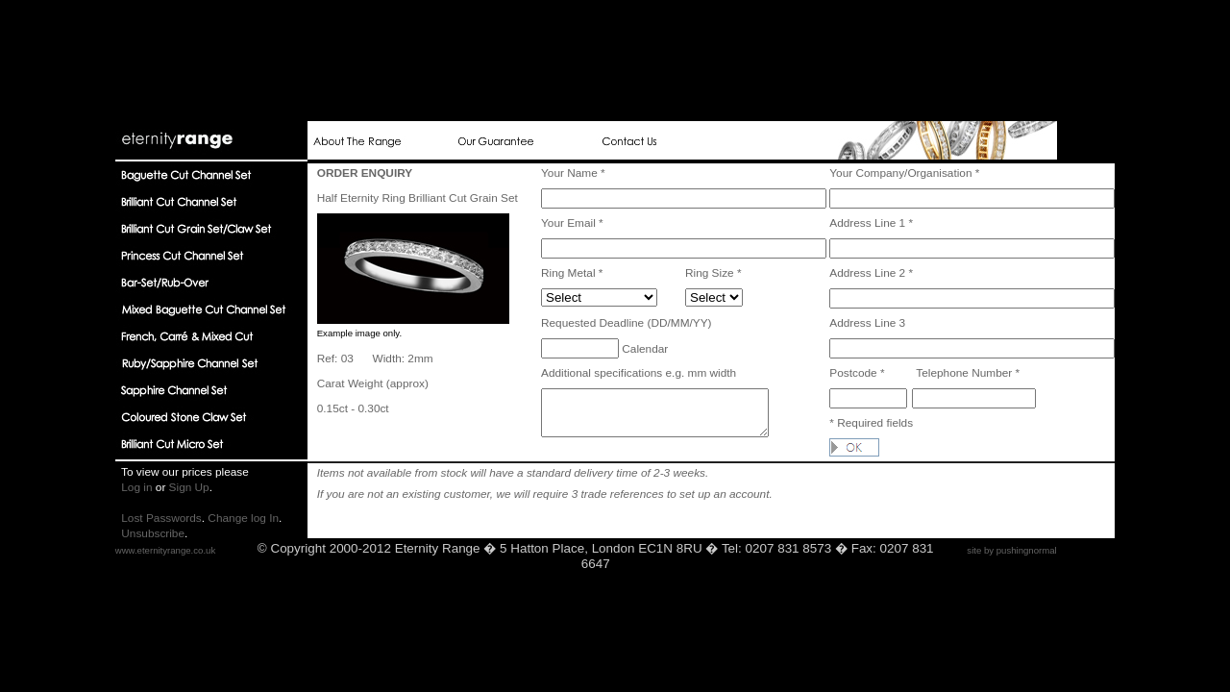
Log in (136, 487)
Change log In (243, 518)
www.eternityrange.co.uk (165, 550)
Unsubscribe (152, 533)
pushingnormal (1026, 550)
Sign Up (189, 487)
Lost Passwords (161, 518)
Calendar (643, 349)
